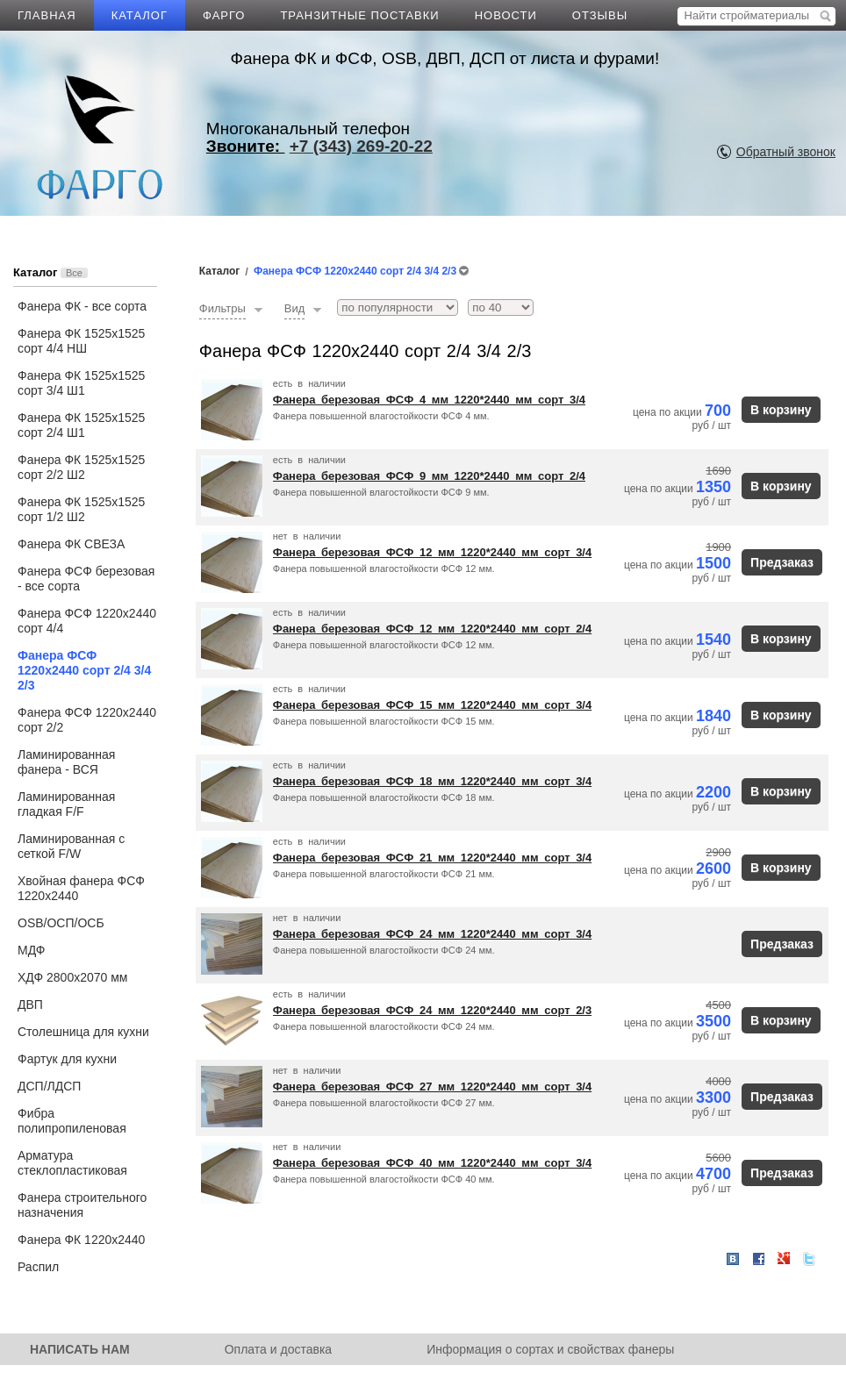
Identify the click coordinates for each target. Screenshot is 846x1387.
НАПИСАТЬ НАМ (80, 1349)
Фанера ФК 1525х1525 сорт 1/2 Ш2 (81, 509)
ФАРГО (224, 15)
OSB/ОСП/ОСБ (61, 923)
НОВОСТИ (506, 15)
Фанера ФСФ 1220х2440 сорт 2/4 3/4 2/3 (84, 670)
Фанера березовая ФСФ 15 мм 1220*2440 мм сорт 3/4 (432, 704)
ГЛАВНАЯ (47, 15)
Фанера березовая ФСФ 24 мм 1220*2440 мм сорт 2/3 (432, 1010)
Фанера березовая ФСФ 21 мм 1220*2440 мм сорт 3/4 (432, 857)
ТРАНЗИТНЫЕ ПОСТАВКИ (359, 15)
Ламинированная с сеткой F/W (71, 846)
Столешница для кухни (83, 1032)
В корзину (781, 410)
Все (74, 273)
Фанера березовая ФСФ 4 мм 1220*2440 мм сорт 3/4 (429, 399)
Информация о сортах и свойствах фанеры (550, 1349)
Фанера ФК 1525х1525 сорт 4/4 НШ (81, 340)
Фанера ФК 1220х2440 (81, 1240)
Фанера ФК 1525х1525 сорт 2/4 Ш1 (81, 425)
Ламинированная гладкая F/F (66, 804)
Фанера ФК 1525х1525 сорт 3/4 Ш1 (81, 382)
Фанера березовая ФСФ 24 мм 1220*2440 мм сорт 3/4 (432, 933)
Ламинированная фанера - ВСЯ (66, 761)
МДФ (31, 950)
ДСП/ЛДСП (49, 1086)
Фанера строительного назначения (82, 1204)
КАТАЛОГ (139, 15)
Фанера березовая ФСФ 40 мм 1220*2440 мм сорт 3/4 (432, 1162)
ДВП (30, 1004)
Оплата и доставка (278, 1349)
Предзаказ (782, 562)
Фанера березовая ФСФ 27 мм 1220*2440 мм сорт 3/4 (432, 1086)
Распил (38, 1267)
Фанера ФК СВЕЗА (71, 544)
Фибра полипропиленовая (72, 1120)
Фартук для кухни (67, 1059)
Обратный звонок (785, 152)
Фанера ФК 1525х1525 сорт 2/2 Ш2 (81, 467)
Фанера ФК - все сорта (82, 306)
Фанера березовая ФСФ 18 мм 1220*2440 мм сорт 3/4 (432, 781)
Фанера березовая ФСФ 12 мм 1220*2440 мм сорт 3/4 (432, 552)
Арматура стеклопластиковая (72, 1162)
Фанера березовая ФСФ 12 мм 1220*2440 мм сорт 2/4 (432, 628)
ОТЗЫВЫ (599, 15)
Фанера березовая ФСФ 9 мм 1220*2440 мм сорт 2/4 (429, 476)
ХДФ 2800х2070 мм (72, 977)
